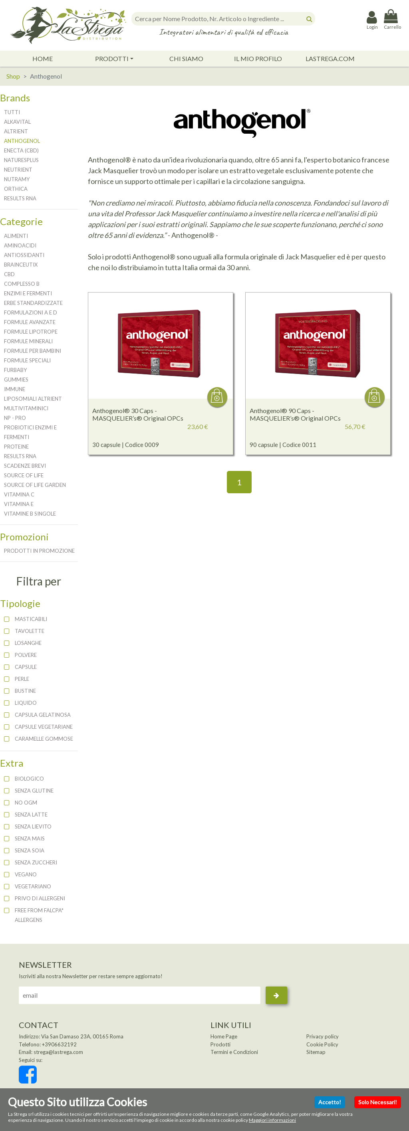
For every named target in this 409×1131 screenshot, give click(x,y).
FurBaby (15, 370)
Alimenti (16, 236)
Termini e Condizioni (234, 1052)
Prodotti (112, 58)
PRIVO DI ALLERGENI (40, 898)
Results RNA (20, 198)
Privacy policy (322, 1036)
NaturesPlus (21, 160)
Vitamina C (19, 494)
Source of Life (24, 475)
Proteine (16, 446)
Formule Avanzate (30, 322)
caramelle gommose (44, 739)
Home (42, 58)
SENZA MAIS (30, 838)
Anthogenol (22, 141)
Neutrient (18, 169)
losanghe (28, 643)
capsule (26, 667)
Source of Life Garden (35, 485)
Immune (14, 389)
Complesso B (22, 284)
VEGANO (26, 874)
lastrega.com (330, 58)
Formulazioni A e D (30, 312)
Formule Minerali (28, 341)
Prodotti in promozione (39, 551)
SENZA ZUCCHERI (36, 862)
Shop (13, 76)
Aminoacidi (20, 245)
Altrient (16, 131)
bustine (25, 691)
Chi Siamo (186, 58)
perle (22, 679)
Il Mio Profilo (258, 58)
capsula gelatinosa (43, 715)
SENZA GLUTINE (34, 790)
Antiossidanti (24, 255)
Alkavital (17, 122)
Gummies (16, 379)
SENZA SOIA (29, 850)
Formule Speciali (27, 360)
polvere (26, 655)
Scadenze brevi (25, 466)
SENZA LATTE (31, 814)
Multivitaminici (26, 408)
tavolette (29, 631)
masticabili (31, 619)
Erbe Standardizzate (33, 303)
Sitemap (316, 1052)
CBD (9, 274)
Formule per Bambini (32, 351)
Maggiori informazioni (272, 1120)
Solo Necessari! (377, 1102)
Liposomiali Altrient (33, 398)
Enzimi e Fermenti (28, 293)
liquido (26, 703)
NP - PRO (15, 418)
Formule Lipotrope (31, 331)
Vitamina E (19, 504)
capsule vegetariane (44, 727)
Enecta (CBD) (21, 150)
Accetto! (329, 1102)
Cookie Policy (322, 1044)
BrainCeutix (21, 264)
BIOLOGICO (29, 778)
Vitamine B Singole (30, 513)
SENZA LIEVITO (33, 826)
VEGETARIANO (33, 886)
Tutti (12, 112)
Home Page (223, 1036)
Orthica (16, 189)
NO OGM (26, 802)
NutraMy (17, 179)
